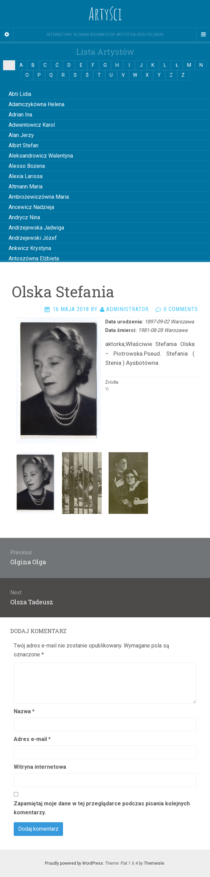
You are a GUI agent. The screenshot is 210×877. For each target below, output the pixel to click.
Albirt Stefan (23, 145)
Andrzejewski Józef (33, 238)
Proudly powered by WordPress (74, 863)
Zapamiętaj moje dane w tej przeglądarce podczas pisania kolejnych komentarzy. (102, 808)
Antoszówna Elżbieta (34, 258)
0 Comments (181, 309)
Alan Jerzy (21, 135)
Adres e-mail (32, 739)
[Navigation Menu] (203, 34)
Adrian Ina (20, 114)
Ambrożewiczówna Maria (39, 197)
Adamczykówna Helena (36, 104)
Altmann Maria (25, 186)
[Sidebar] (7, 34)
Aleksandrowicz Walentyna (41, 155)
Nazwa (24, 711)
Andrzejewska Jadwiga (36, 227)
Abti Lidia (20, 94)
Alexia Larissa (25, 176)
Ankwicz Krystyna (30, 248)
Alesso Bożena (27, 166)
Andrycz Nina (24, 217)
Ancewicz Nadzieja (31, 207)
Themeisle (154, 863)
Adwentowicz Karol (32, 125)
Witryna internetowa (40, 767)
